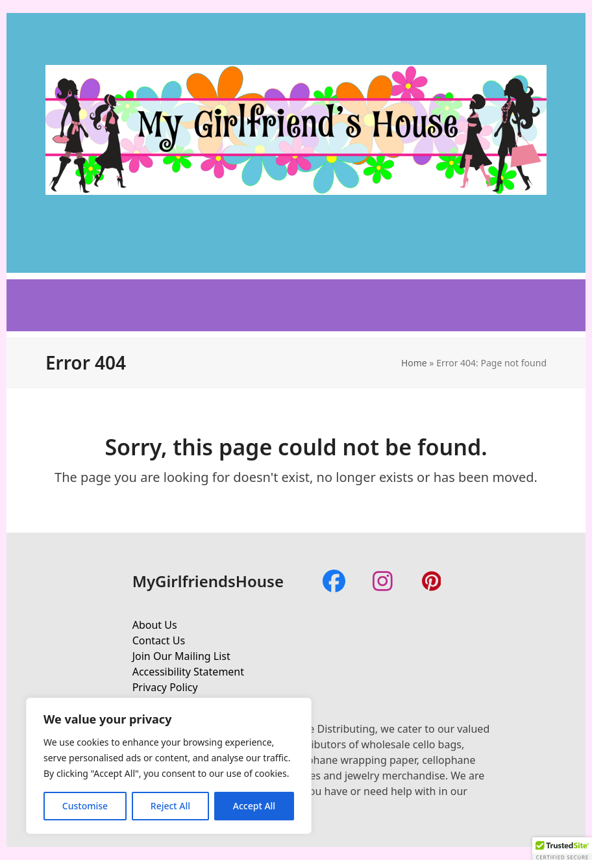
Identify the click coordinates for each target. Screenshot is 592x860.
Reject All (170, 806)
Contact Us (158, 640)
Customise (85, 806)
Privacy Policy (165, 687)
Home (414, 363)
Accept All (254, 806)
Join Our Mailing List (181, 656)
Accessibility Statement (188, 671)
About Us (154, 625)
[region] (169, 766)
